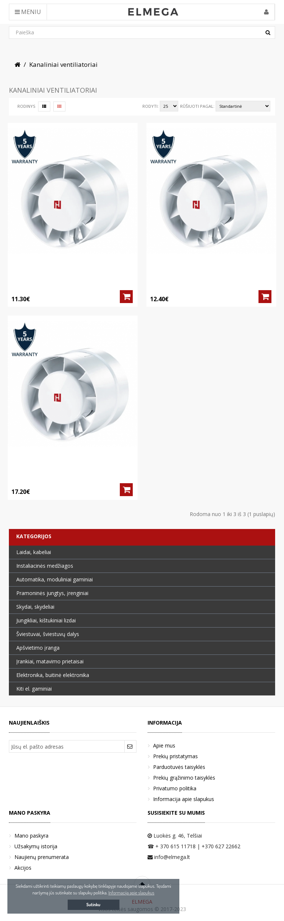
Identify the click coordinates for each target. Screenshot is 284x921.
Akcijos (22, 867)
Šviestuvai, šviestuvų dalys (47, 634)
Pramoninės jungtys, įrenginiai (52, 593)
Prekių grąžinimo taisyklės (184, 777)
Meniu (28, 12)
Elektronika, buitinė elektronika (52, 674)
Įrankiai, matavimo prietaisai (50, 661)
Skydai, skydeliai (35, 606)
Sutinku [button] (94, 904)
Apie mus (164, 745)
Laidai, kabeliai (33, 552)
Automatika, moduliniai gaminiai (54, 579)
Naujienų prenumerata (41, 856)
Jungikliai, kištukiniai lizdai (46, 620)
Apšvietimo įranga (38, 647)
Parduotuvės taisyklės (179, 766)
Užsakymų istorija (35, 846)
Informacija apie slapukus (183, 799)
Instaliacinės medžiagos (44, 565)
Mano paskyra (31, 835)
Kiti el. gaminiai (34, 688)
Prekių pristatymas (175, 756)
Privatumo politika (174, 788)
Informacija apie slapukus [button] (131, 893)
